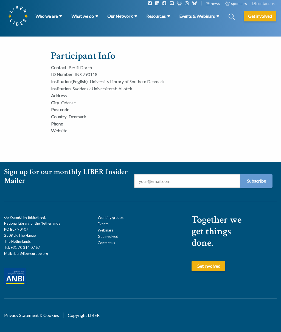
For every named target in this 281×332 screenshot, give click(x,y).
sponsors (236, 3)
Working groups (110, 217)
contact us (263, 3)
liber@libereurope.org (30, 253)
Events (103, 224)
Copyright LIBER (84, 315)
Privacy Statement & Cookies (31, 315)
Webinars (105, 230)
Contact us (106, 243)
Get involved (108, 236)
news (213, 3)
